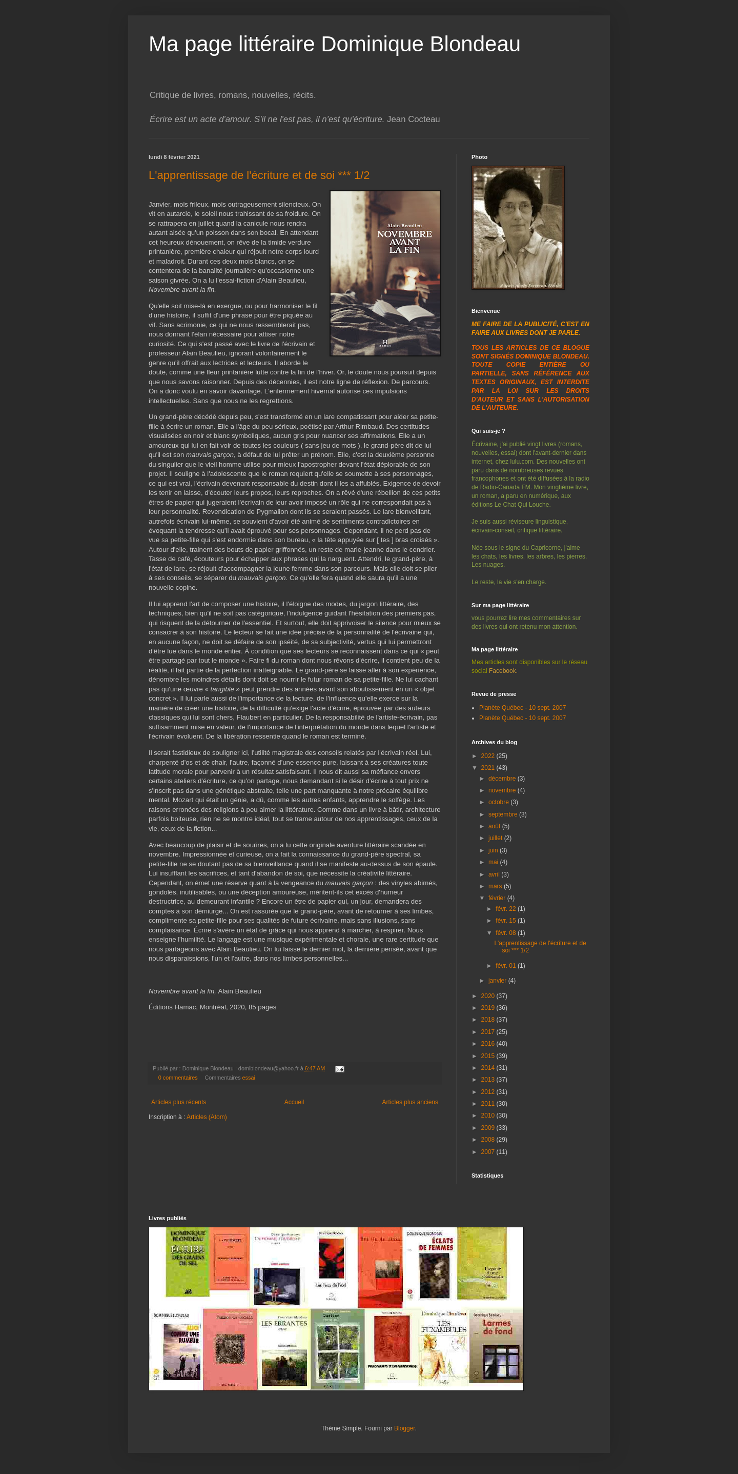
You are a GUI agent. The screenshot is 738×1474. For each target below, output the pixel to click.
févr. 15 (507, 920)
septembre (503, 814)
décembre (503, 778)
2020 (489, 996)
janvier (498, 980)
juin (494, 850)
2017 (489, 1031)
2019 (489, 1007)
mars (496, 886)
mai (494, 862)
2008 (489, 1139)
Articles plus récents (178, 1102)
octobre (499, 802)
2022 (489, 756)
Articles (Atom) (207, 1117)
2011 (489, 1103)
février (497, 898)
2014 (489, 1067)
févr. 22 (507, 908)
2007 (489, 1152)
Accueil (294, 1102)
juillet (496, 838)
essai (248, 1077)
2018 (489, 1019)
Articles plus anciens (410, 1102)
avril (494, 874)
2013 (489, 1079)
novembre (503, 790)
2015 (489, 1056)
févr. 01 (507, 965)
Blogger (404, 1428)
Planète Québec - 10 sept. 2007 (522, 707)
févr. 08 (507, 933)
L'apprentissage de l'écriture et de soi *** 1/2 (259, 175)
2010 (489, 1115)
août (495, 826)
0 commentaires (178, 1077)
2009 (489, 1127)
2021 (489, 767)
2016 (489, 1043)
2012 (489, 1091)
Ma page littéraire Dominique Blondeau (335, 44)
